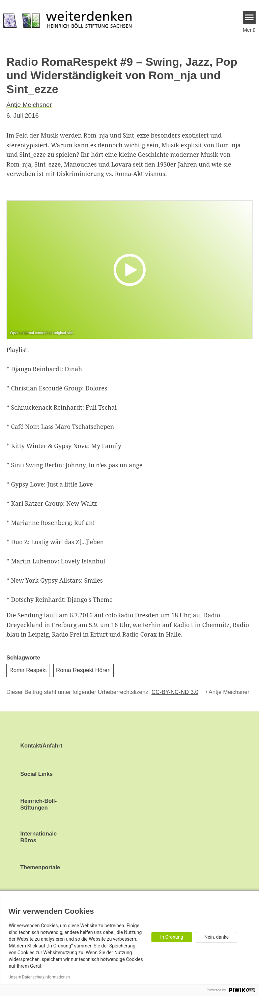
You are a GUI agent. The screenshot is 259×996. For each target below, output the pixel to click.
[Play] (131, 269)
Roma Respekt (28, 670)
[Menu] (249, 17)
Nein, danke (216, 937)
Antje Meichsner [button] (29, 104)
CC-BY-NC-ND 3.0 (174, 692)
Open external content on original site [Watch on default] (41, 333)
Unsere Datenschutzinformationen (39, 977)
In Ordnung (171, 937)
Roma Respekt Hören (83, 670)
